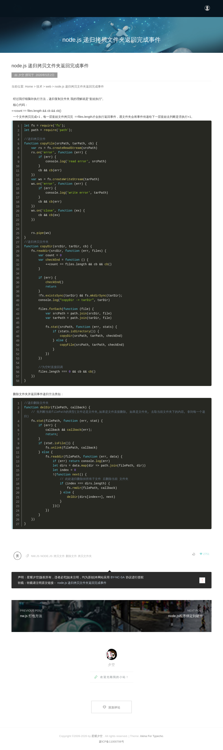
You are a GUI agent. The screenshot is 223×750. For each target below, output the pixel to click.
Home (29, 86)
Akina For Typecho (151, 736)
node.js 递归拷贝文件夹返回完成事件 (81, 582)
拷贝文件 (59, 556)
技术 (39, 86)
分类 (168, 7)
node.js (46, 556)
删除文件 (71, 556)
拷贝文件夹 (85, 556)
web (48, 86)
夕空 (111, 665)
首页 (156, 7)
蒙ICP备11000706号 (111, 741)
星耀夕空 (97, 736)
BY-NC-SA (118, 577)
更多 (181, 7)
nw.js (35, 556)
